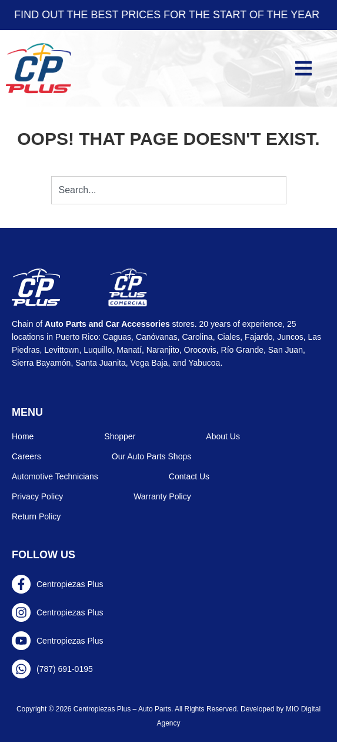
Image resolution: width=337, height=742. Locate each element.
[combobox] (168, 190)
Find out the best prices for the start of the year (168, 15)
